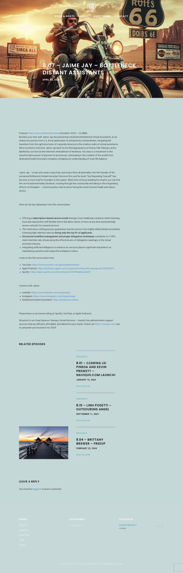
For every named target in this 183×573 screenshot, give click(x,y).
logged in (36, 489)
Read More (83, 386)
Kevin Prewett (128, 525)
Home (21, 30)
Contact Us (24, 530)
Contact (121, 16)
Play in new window (38, 133)
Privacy (22, 545)
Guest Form (101, 16)
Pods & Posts (65, 16)
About (84, 16)
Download (55, 133)
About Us (23, 525)
